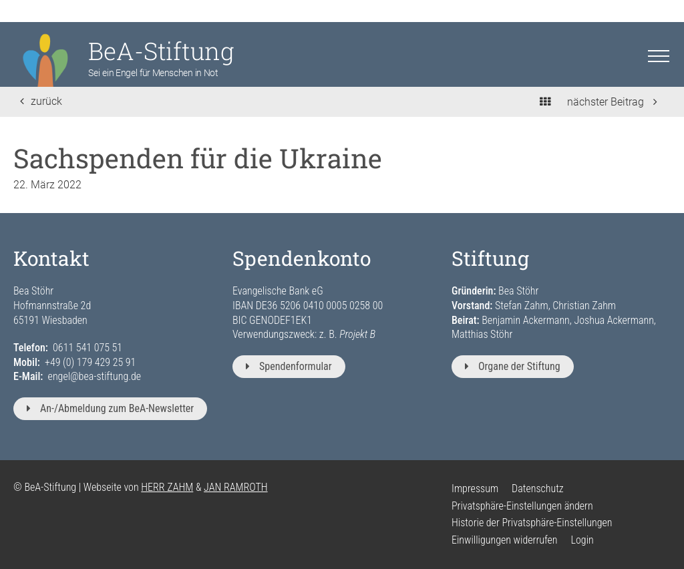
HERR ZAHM (167, 487)
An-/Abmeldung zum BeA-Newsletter (110, 408)
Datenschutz (538, 488)
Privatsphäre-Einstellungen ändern (522, 506)
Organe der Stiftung (512, 366)
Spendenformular (289, 366)
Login (582, 540)
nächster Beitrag (612, 102)
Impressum (475, 488)
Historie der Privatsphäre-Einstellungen (532, 522)
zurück (41, 101)
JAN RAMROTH (236, 487)
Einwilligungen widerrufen (505, 540)
